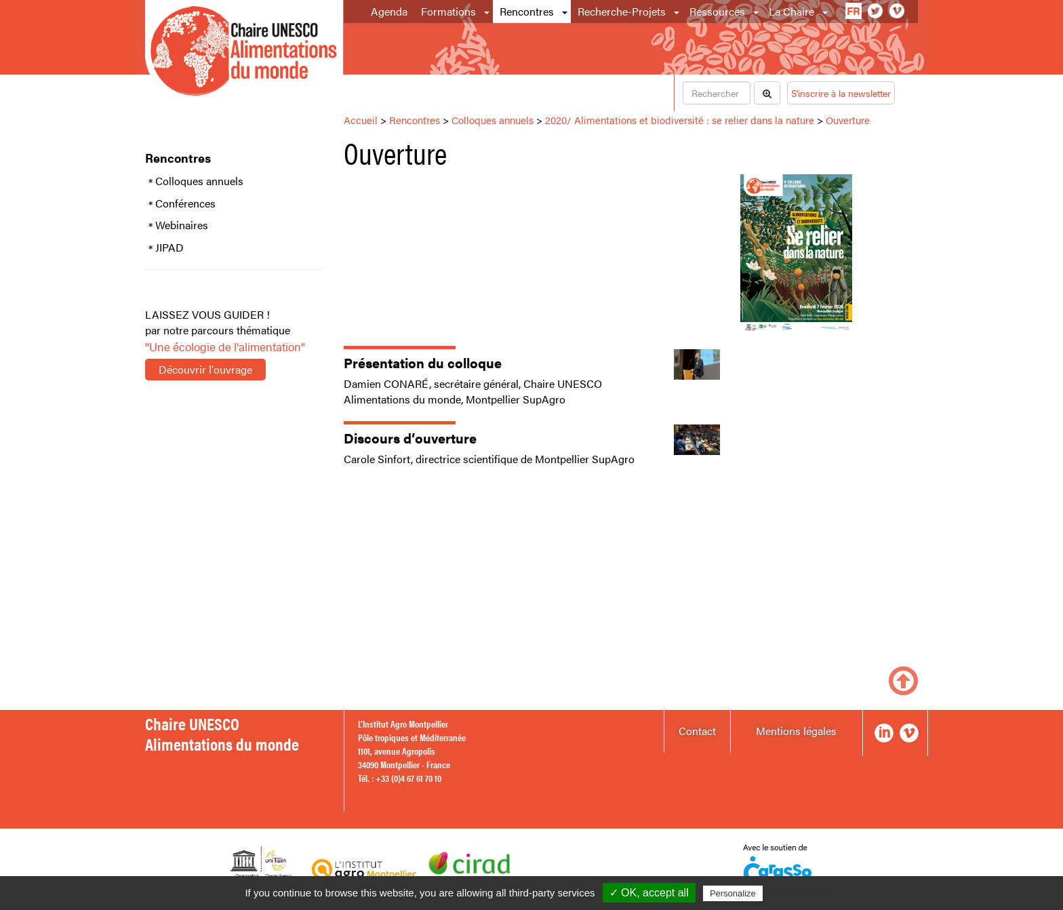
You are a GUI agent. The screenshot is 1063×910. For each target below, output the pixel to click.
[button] (488, 11)
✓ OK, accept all (649, 892)
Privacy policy (798, 893)
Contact (697, 730)
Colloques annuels (199, 181)
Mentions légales (796, 730)
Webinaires (181, 225)
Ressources (717, 11)
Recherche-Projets (622, 11)
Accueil (361, 120)
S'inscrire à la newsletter (841, 93)
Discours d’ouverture (410, 438)
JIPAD (169, 247)
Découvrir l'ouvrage (205, 369)
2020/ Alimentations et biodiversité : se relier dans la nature (679, 120)
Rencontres (527, 11)
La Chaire (791, 11)
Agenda (389, 11)
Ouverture (848, 120)
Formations (448, 11)
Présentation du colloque (423, 362)
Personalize (733, 893)
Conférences (185, 203)
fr (853, 10)
